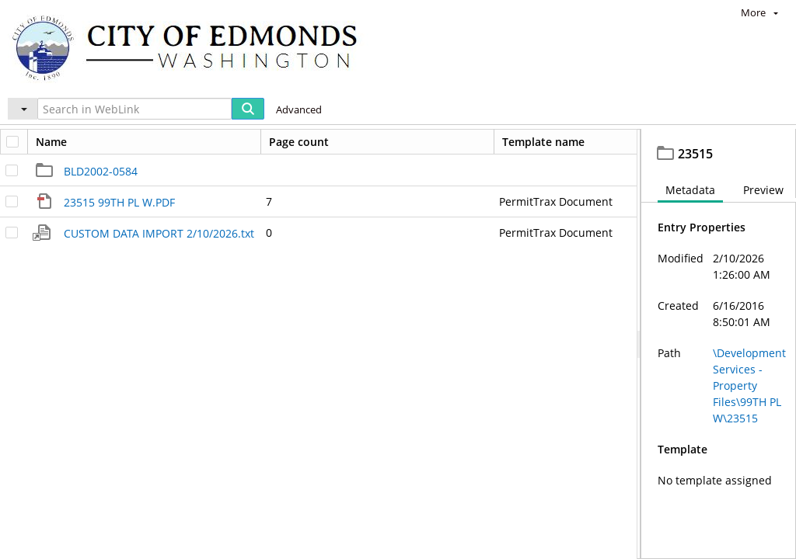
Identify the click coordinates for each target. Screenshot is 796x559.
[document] (718, 361)
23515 (458, 143)
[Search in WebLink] (134, 109)
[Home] (192, 47)
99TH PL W (394, 143)
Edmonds (59, 143)
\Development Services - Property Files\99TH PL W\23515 (749, 420)
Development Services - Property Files (225, 143)
